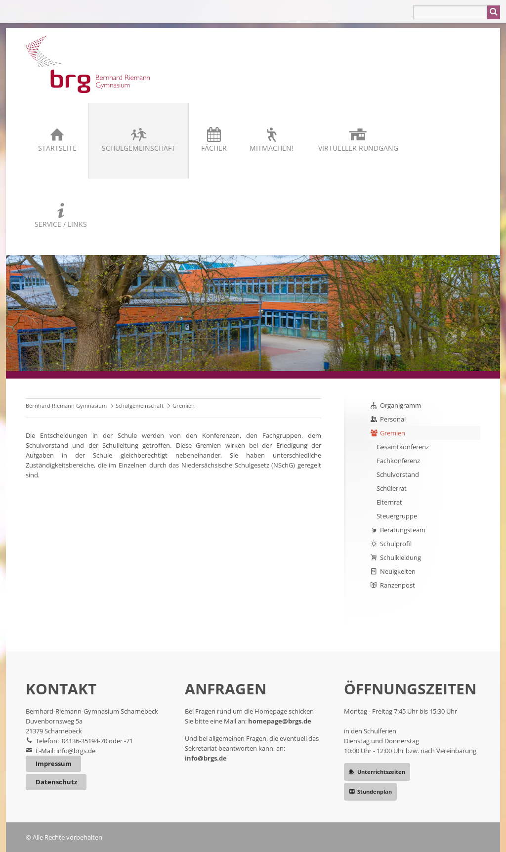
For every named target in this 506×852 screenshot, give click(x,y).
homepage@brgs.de (279, 721)
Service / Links (61, 224)
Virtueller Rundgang (358, 148)
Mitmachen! (272, 148)
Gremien (392, 432)
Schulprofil (396, 543)
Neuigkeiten (398, 571)
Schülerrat (392, 488)
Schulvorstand (398, 474)
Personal (393, 419)
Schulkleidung (400, 557)
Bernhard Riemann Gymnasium (66, 405)
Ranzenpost (397, 585)
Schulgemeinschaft (138, 148)
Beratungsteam (402, 529)
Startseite (57, 148)
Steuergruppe (397, 515)
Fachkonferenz (398, 460)
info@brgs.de (75, 750)
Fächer (214, 148)
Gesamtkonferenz (403, 446)
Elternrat (389, 502)
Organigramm (400, 405)
